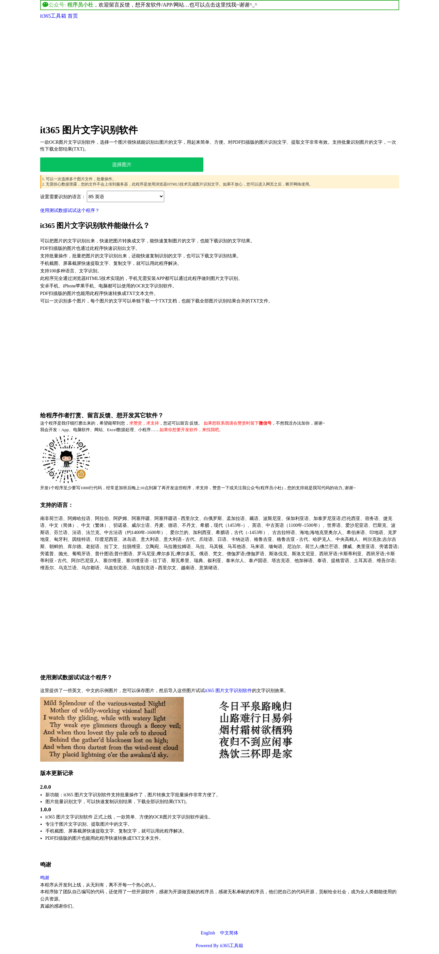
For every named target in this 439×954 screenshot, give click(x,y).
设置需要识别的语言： (63, 196)
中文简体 (229, 932)
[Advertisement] (219, 71)
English (208, 932)
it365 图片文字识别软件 (89, 130)
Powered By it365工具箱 (219, 945)
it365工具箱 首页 (59, 16)
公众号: (67, 5)
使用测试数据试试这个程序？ (70, 210)
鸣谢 (44, 877)
